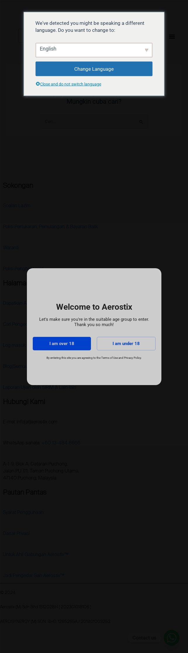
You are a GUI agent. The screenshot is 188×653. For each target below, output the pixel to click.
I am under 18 (126, 343)
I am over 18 (61, 343)
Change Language (94, 69)
